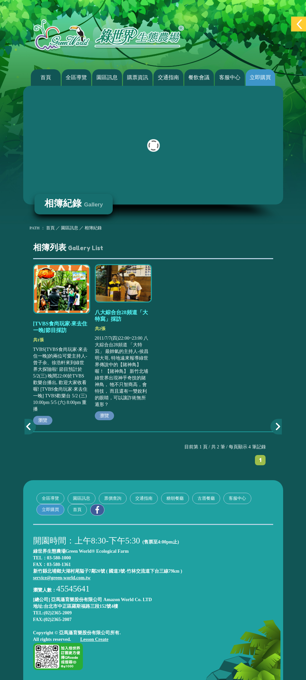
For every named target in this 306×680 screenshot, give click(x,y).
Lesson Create (94, 639)
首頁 (45, 77)
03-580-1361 (59, 564)
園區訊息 (107, 77)
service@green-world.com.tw (62, 577)
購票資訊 (137, 77)
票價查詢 (112, 498)
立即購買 (260, 77)
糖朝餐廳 (175, 498)
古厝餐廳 (206, 498)
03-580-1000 (59, 557)
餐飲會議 (199, 77)
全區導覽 (76, 77)
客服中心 (229, 77)
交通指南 (168, 77)
